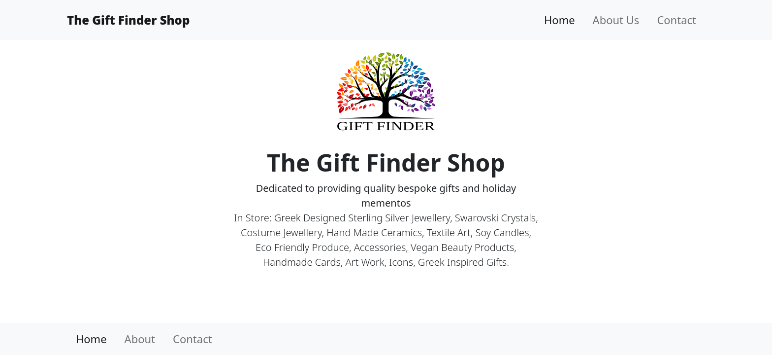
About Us (616, 19)
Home (559, 19)
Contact (676, 19)
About (140, 338)
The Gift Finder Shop (128, 20)
